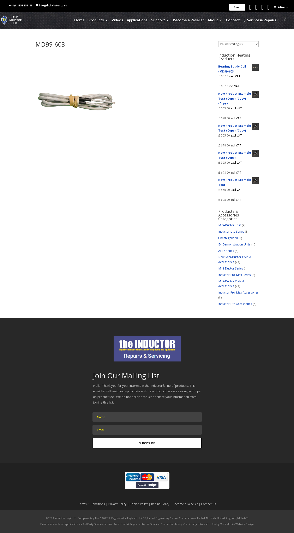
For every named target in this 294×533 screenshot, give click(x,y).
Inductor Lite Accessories (235, 304)
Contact (233, 20)
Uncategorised (228, 238)
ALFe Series (226, 251)
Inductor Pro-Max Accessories (238, 292)
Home (79, 20)
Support (158, 20)
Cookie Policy (139, 504)
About (213, 20)
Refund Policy (160, 504)
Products (96, 20)
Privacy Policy (117, 504)
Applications (137, 20)
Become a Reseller (188, 20)
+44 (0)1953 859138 (20, 5)
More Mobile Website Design (237, 524)
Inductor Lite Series (231, 231)
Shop (237, 7)
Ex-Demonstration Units (234, 244)
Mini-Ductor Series (230, 268)
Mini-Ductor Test (229, 225)
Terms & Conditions (91, 504)
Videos (117, 20)
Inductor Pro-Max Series (234, 275)
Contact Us (208, 504)
